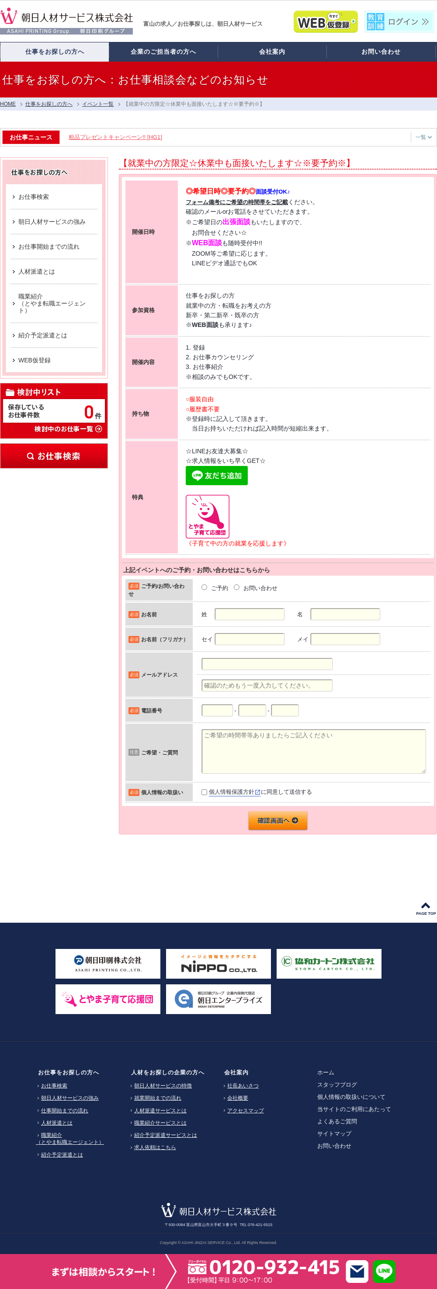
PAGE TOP (426, 913)
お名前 (149, 614)
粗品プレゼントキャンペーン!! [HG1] (117, 137)
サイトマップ (334, 1133)
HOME (8, 104)
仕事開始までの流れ (64, 1111)
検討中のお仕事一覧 (68, 428)
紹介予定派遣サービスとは (165, 1135)
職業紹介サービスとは (160, 1123)
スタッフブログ (337, 1084)
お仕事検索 (54, 456)
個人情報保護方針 (231, 792)
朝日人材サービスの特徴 (163, 1086)
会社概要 (237, 1098)
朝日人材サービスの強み (70, 1098)
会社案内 (236, 1072)
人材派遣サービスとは (160, 1111)
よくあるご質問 (337, 1121)
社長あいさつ (243, 1086)
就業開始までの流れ (157, 1098)
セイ (207, 639)
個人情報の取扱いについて (351, 1097)
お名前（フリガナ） (164, 639)
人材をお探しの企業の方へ (168, 1072)
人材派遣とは (57, 1123)
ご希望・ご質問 (159, 752)
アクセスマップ (245, 1111)
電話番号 (151, 710)
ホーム (325, 1072)
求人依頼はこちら (155, 1147)
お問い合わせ (334, 1146)
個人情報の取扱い (162, 792)
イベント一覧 (98, 104)
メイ (303, 639)
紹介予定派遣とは (62, 1155)
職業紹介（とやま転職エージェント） (70, 1138)
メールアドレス (159, 675)
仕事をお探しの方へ (49, 104)
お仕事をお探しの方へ (68, 1072)
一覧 (424, 137)
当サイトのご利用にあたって (354, 1109)
